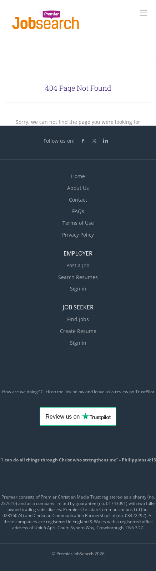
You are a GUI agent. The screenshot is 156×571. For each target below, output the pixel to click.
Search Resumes (78, 277)
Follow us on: (59, 140)
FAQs (78, 211)
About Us (78, 188)
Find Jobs (78, 319)
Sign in (78, 288)
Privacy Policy (78, 234)
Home (78, 176)
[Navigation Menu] (143, 12)
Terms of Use (78, 222)
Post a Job (78, 265)
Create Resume (78, 331)
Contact (78, 199)
